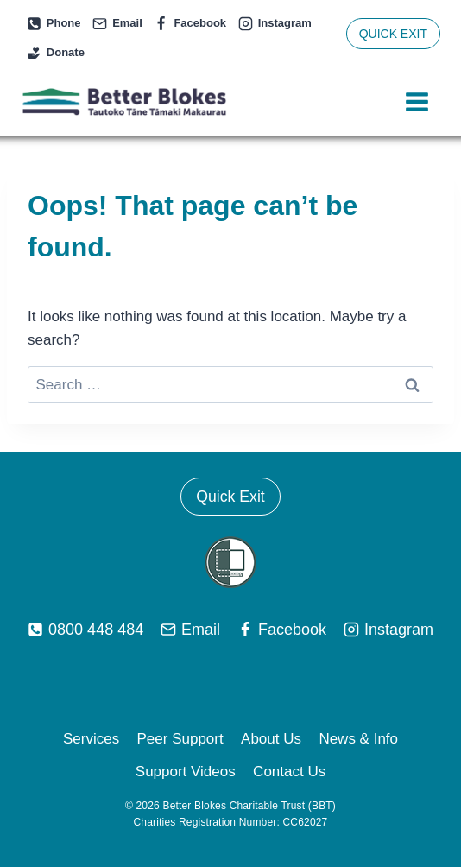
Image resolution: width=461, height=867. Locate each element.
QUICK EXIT (393, 34)
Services (91, 739)
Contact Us (289, 771)
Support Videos (186, 771)
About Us (271, 739)
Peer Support (180, 739)
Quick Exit (230, 496)
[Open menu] (416, 102)
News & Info (358, 739)
